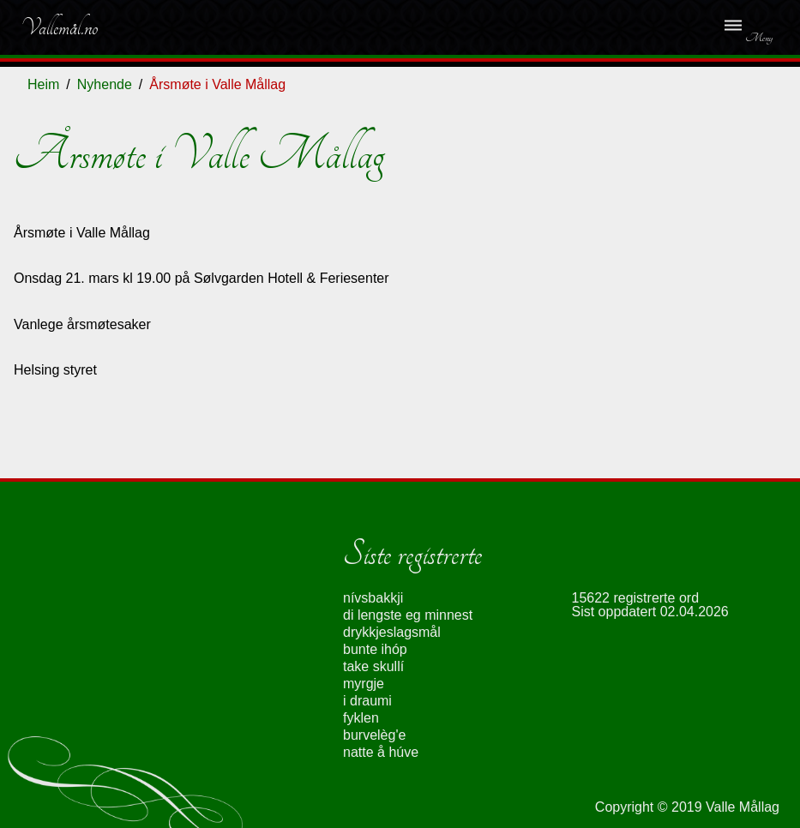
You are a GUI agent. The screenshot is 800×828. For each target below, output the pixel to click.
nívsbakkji (373, 598)
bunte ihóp (375, 649)
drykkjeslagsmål (392, 632)
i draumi (367, 700)
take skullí (373, 666)
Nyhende (104, 84)
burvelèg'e (374, 735)
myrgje (363, 683)
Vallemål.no (59, 27)
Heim (43, 84)
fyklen (361, 718)
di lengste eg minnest (407, 615)
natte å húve (380, 752)
